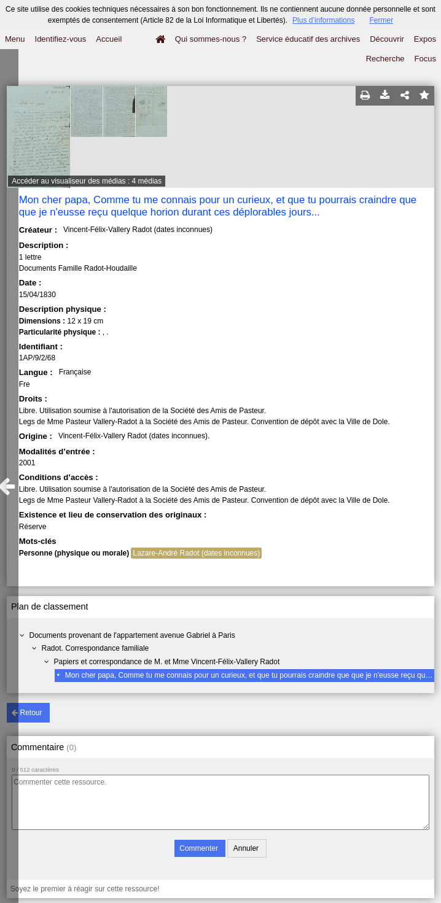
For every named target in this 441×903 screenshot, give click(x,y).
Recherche (385, 58)
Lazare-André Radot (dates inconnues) (196, 553)
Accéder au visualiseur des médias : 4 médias (87, 181)
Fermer (381, 20)
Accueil (109, 39)
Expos (425, 39)
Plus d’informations (323, 20)
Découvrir (387, 39)
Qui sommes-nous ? (210, 39)
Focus (425, 58)
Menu (15, 39)
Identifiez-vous (61, 39)
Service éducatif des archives (308, 39)
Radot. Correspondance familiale (95, 648)
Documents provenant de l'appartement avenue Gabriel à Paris (132, 635)
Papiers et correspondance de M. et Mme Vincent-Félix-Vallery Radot (167, 661)
